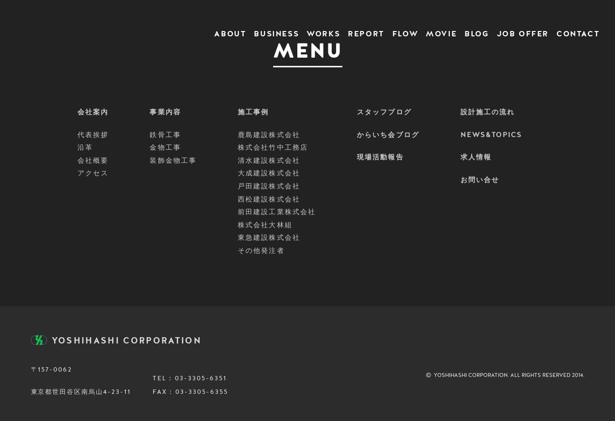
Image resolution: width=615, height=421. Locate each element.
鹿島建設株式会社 (269, 135)
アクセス (92, 173)
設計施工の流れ (488, 112)
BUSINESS (276, 34)
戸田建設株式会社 (269, 186)
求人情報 (476, 157)
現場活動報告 (380, 157)
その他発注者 (261, 251)
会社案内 (92, 112)
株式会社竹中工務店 (273, 147)
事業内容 (165, 112)
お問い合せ (480, 180)
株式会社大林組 (265, 225)
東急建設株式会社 (269, 237)
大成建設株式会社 (269, 173)
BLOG (476, 34)
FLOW (405, 34)
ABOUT (230, 34)
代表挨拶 (92, 135)
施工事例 (253, 112)
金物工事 (165, 147)
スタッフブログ (384, 112)
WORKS (323, 34)
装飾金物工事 (173, 160)
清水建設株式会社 (269, 160)
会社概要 (92, 160)
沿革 (85, 147)
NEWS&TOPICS (491, 135)
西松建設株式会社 (269, 199)
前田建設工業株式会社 (277, 212)
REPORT (366, 34)
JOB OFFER (523, 34)
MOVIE (441, 34)
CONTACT (578, 34)
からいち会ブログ (388, 135)
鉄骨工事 (165, 135)
